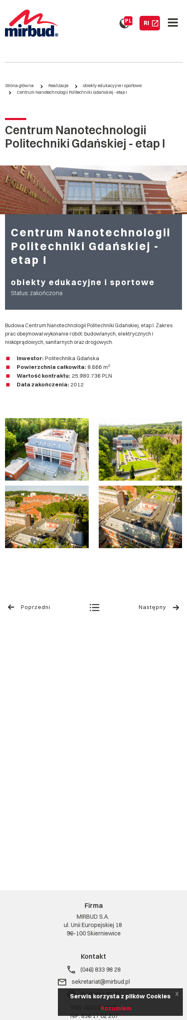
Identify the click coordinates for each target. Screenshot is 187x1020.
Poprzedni (28, 607)
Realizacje (58, 85)
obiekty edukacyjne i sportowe (112, 85)
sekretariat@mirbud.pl (93, 982)
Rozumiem (116, 1008)
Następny (159, 607)
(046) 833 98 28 (93, 970)
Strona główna (19, 85)
